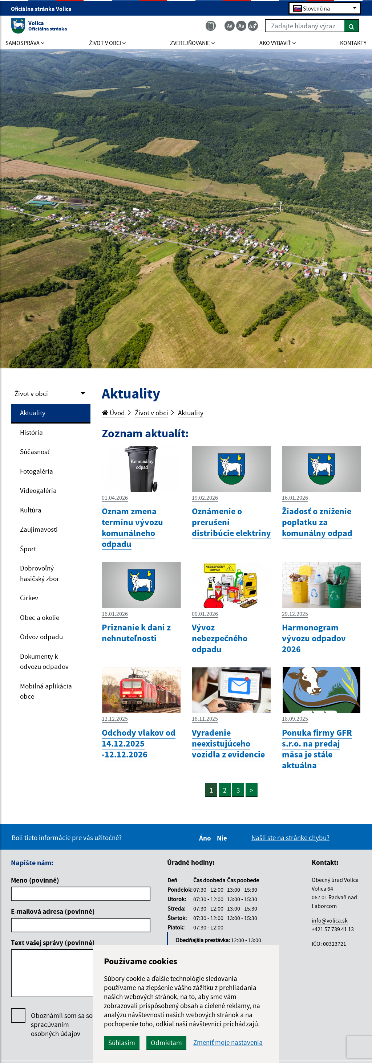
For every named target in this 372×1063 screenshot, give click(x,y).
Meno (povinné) (35, 880)
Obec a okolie (39, 617)
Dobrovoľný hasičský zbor (39, 573)
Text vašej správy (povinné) (53, 942)
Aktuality (32, 412)
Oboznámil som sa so (62, 1024)
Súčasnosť (34, 451)
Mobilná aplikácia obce (46, 691)
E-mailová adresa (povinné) (53, 911)
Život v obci (31, 393)
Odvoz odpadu (41, 636)
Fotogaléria (36, 471)
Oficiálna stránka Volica (44, 8)
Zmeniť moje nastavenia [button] (228, 1042)
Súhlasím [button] (121, 1042)
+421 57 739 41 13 (333, 929)
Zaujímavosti (39, 529)
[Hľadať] (351, 25)
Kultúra (30, 510)
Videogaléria (38, 490)
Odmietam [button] (166, 1042)
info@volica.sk (330, 920)
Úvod (113, 412)
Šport (28, 548)
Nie (223, 838)
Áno (206, 838)
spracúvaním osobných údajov (55, 1029)
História (31, 432)
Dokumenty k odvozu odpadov (44, 661)
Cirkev (29, 597)
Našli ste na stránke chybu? (290, 837)
